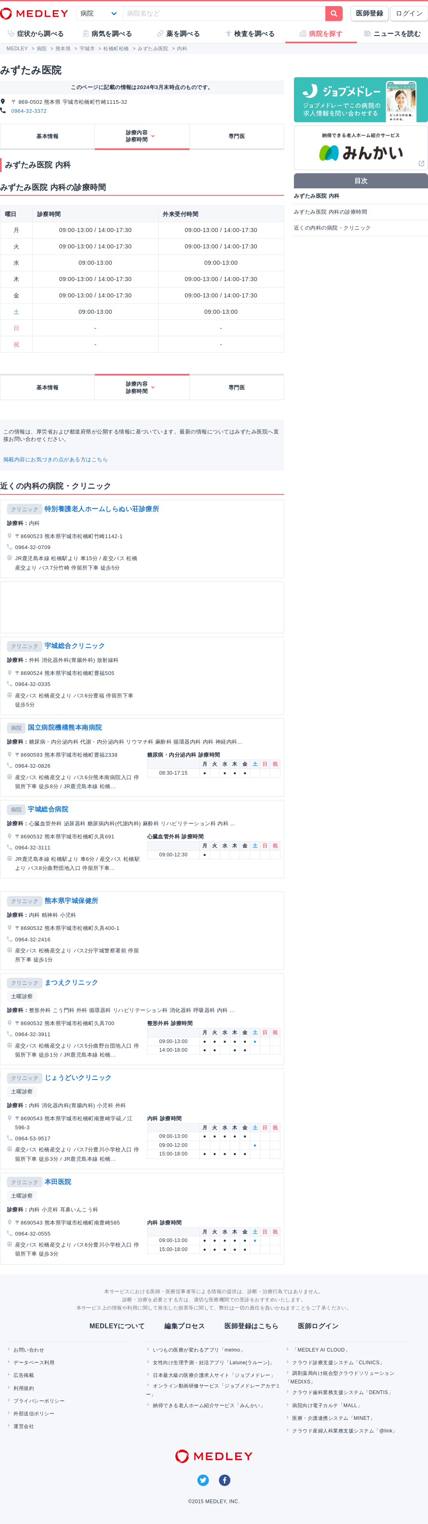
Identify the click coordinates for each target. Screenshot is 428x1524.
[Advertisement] (141, 607)
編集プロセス (184, 1326)
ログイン (409, 13)
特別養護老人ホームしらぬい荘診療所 (102, 508)
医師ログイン (318, 1326)
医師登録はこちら (251, 1326)
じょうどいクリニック (78, 1077)
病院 (16, 728)
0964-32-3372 (29, 111)
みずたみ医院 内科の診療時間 (330, 212)
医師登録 (369, 13)
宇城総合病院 (48, 809)
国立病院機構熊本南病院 (65, 727)
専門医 (237, 136)
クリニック (24, 509)
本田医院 (58, 1181)
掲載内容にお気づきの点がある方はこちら (55, 459)
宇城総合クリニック (75, 645)
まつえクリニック (72, 982)
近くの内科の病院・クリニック (332, 228)
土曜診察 (22, 996)
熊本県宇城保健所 (72, 900)
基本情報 (47, 136)
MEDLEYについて (117, 1326)
